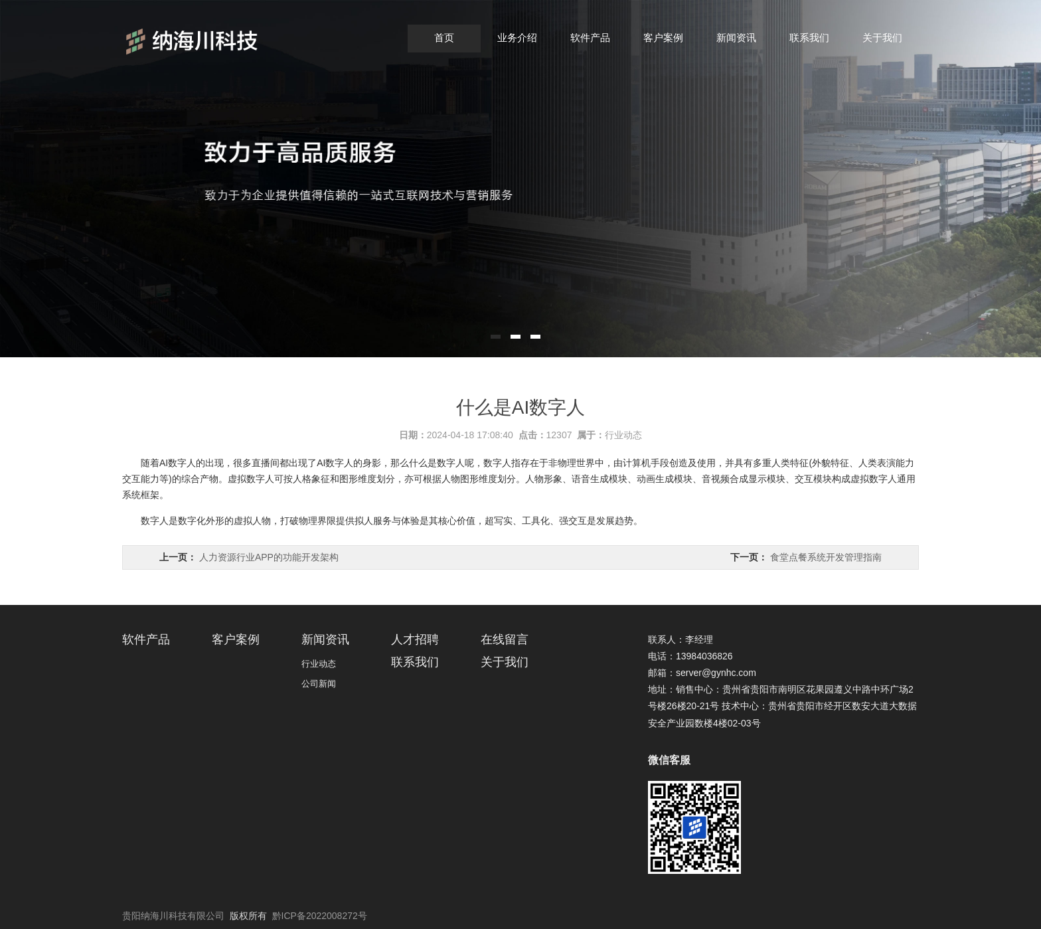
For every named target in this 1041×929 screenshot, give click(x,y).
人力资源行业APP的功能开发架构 (269, 557)
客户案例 (663, 37)
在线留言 (504, 639)
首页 (444, 37)
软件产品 (590, 37)
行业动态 (623, 435)
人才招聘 (415, 639)
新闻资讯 (736, 37)
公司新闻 (318, 684)
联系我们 (809, 37)
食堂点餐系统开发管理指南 (826, 557)
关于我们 (882, 37)
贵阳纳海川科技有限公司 (173, 915)
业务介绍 (517, 37)
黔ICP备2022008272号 (319, 915)
